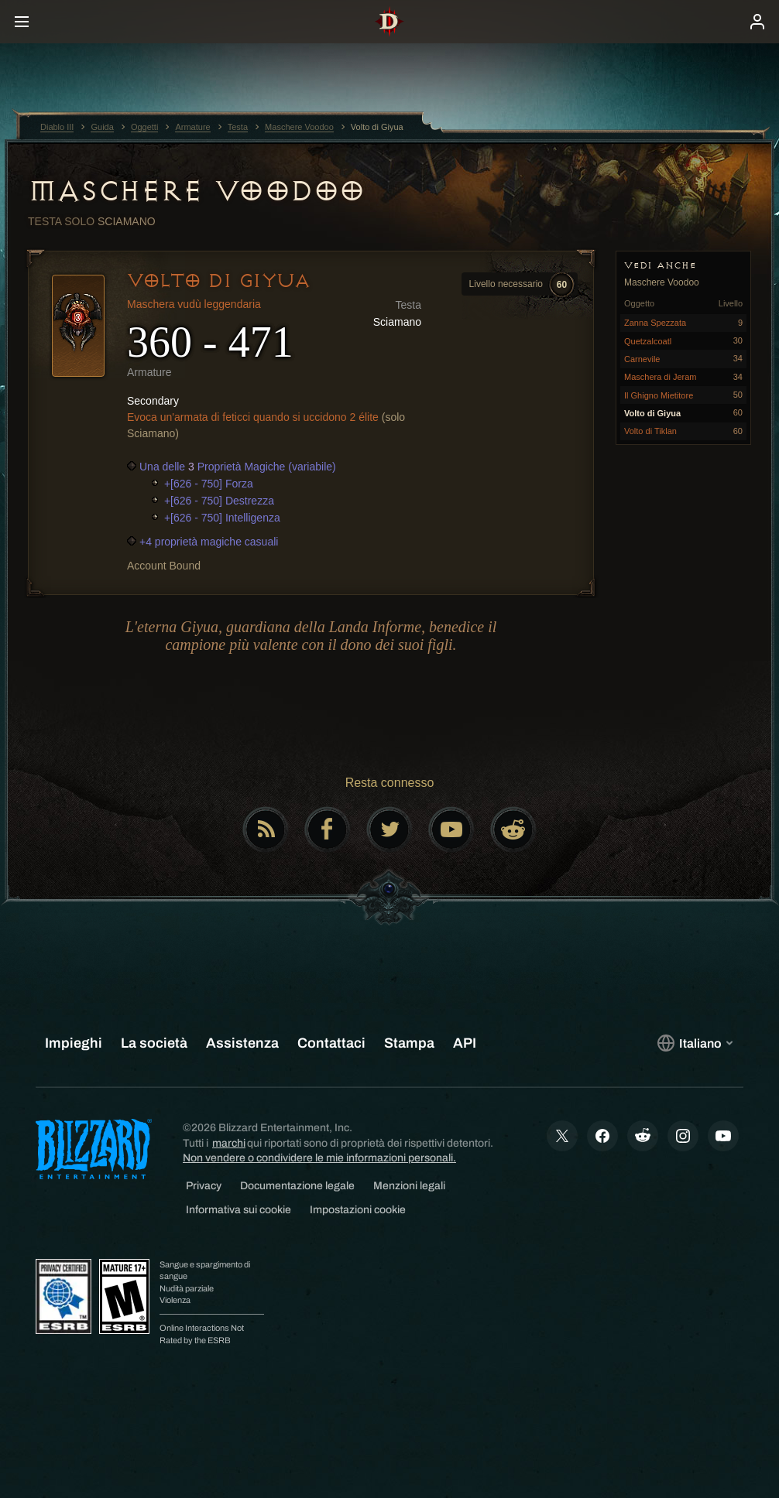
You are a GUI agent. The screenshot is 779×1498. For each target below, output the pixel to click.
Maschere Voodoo (196, 191)
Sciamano (127, 221)
